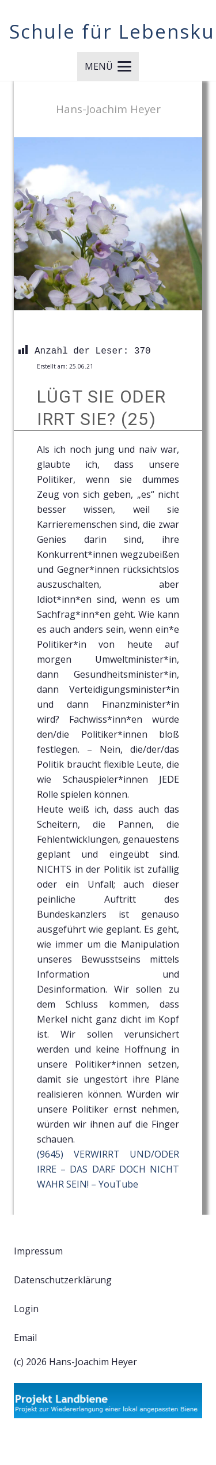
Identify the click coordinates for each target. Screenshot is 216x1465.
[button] (108, 66)
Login (26, 1308)
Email (25, 1337)
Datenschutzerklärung (63, 1280)
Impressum (38, 1251)
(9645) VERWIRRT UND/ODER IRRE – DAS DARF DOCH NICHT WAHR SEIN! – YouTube (108, 1169)
